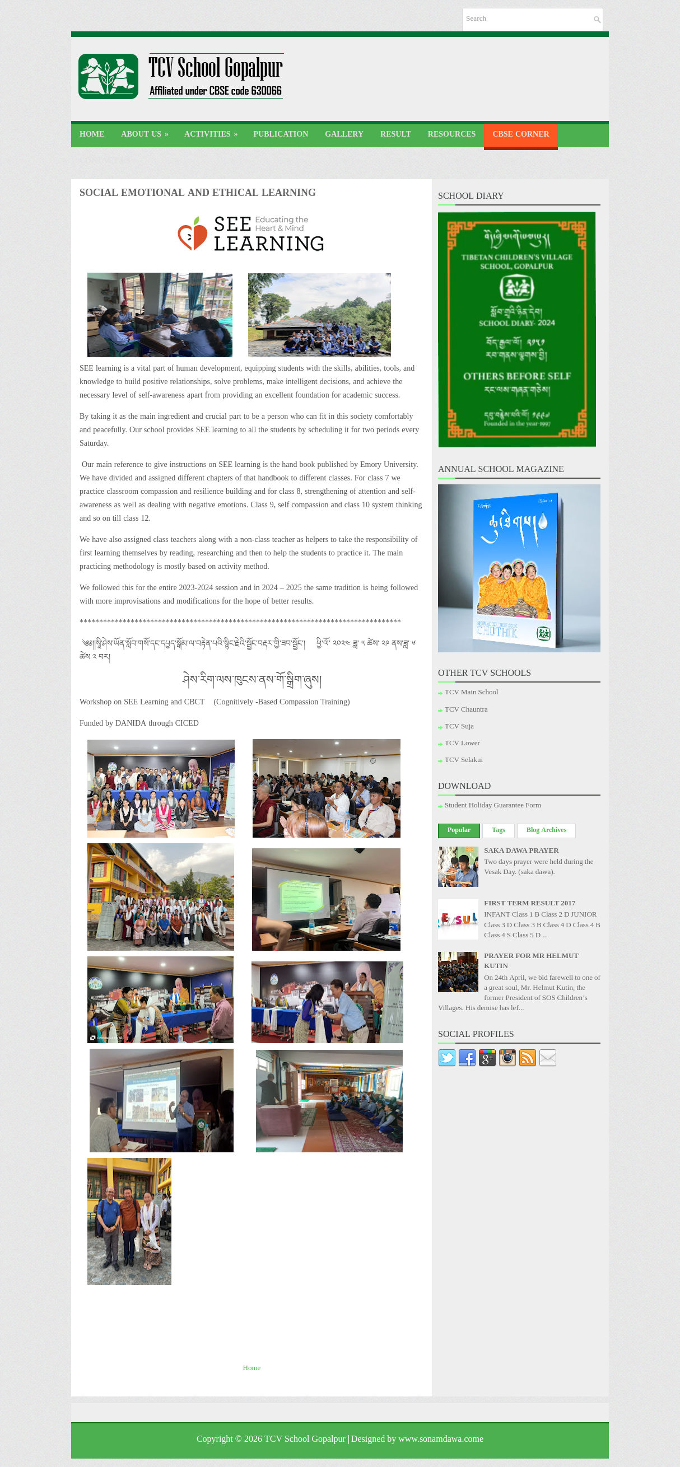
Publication (281, 135)
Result (395, 135)
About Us (148, 134)
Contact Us (105, 161)
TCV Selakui (464, 761)
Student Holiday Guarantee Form (493, 806)
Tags (498, 831)
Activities (214, 134)
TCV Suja (459, 727)
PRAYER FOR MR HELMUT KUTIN (531, 962)
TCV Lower (462, 744)
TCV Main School (472, 693)
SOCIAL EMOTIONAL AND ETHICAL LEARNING (198, 195)
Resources (452, 135)
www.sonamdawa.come (440, 1440)
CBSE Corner (520, 135)
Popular (459, 831)
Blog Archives (546, 831)
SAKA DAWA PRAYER (521, 851)
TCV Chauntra (466, 710)
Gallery (344, 135)
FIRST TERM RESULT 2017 (529, 904)
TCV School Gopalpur (305, 1440)
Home (92, 135)
